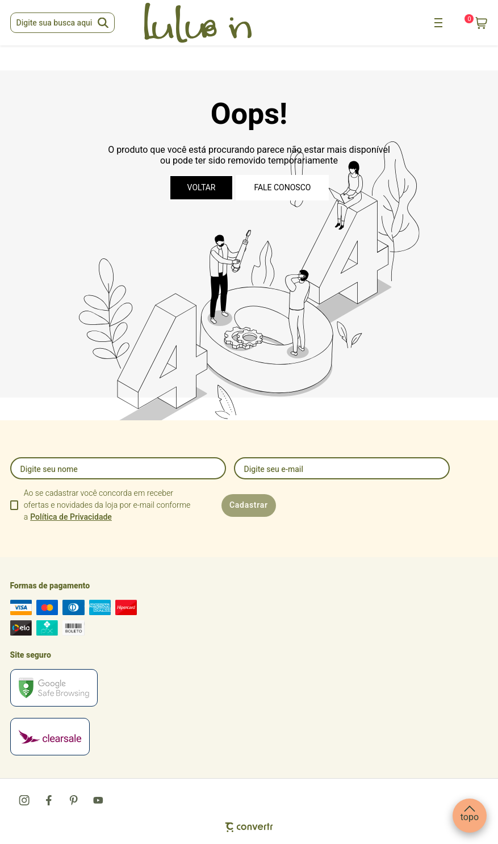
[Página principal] (198, 23)
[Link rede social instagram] (25, 800)
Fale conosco (282, 188)
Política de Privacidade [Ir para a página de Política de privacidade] (71, 517)
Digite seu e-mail (273, 469)
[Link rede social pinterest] (74, 800)
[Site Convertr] (249, 827)
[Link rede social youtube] (98, 800)
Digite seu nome (49, 469)
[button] (470, 816)
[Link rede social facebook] (49, 800)
